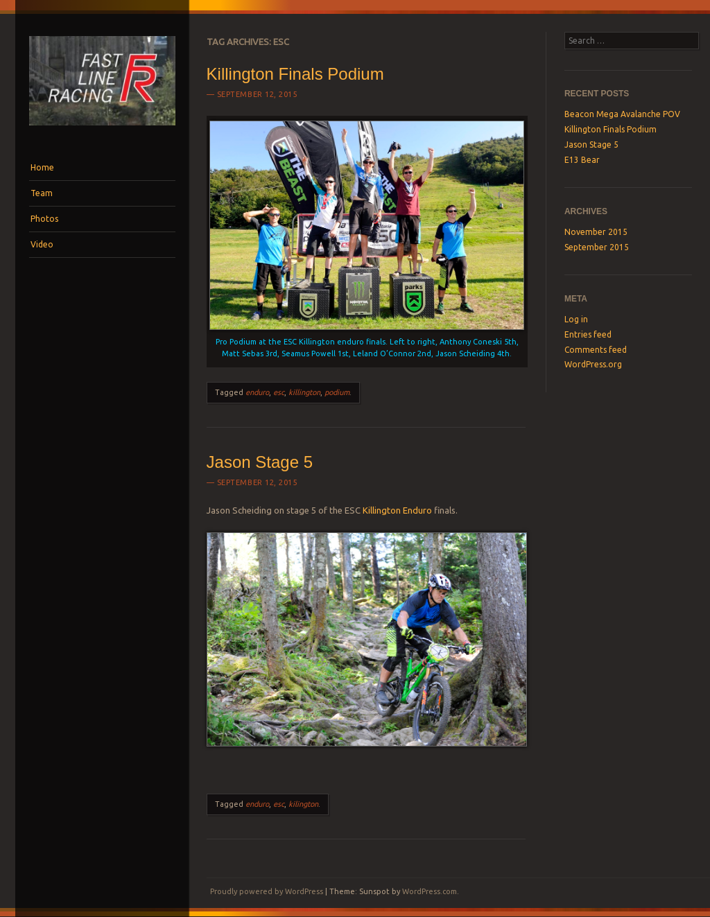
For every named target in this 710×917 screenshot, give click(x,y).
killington (304, 392)
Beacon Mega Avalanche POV (622, 114)
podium (336, 392)
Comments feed (595, 349)
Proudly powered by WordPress (266, 891)
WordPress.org (593, 364)
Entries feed (588, 334)
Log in (576, 319)
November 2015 (595, 231)
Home (42, 167)
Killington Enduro (397, 510)
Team (42, 193)
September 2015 (596, 247)
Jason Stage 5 (260, 462)
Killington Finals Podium (295, 73)
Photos (44, 218)
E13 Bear (582, 159)
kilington (303, 804)
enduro (257, 392)
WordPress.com (429, 891)
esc (278, 392)
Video (42, 244)
